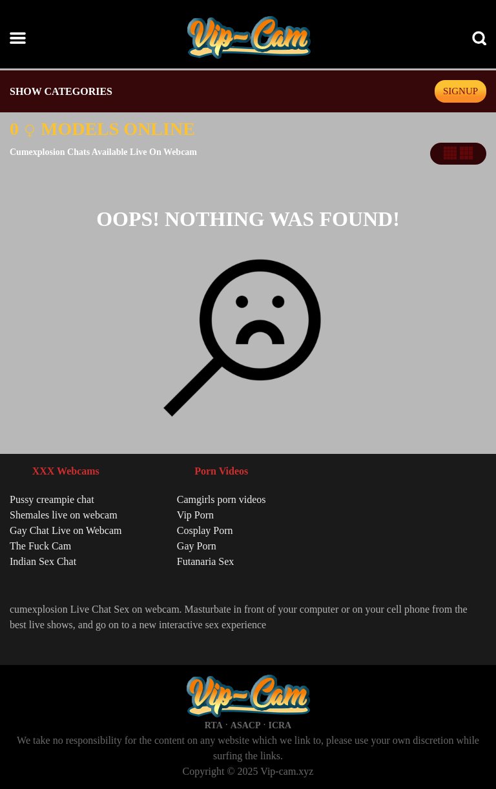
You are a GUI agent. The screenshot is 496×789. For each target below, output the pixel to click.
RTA (214, 725)
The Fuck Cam (40, 545)
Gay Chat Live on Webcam (65, 530)
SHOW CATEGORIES (61, 91)
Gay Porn (196, 545)
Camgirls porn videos (221, 499)
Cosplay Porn (205, 530)
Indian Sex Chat (43, 561)
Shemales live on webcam (64, 514)
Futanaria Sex (205, 561)
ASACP (246, 725)
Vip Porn (195, 514)
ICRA (279, 725)
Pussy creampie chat (52, 499)
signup (460, 91)
